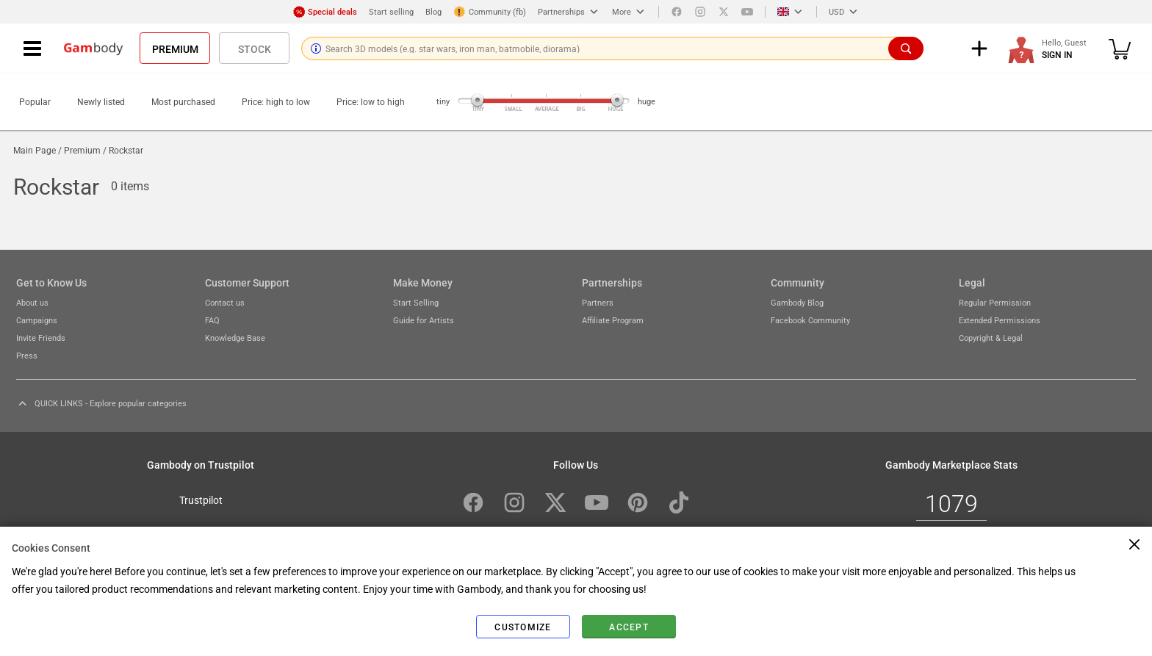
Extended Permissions (999, 320)
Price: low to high (370, 101)
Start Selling (416, 302)
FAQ (212, 320)
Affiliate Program (613, 320)
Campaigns (36, 320)
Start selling (391, 11)
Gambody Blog (797, 302)
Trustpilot (201, 499)
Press (26, 355)
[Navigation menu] (32, 48)
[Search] (906, 48)
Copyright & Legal (991, 338)
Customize (522, 626)
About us (32, 302)
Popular (35, 101)
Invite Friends (40, 338)
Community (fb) (489, 12)
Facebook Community (810, 320)
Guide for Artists (423, 320)
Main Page (34, 149)
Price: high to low (276, 101)
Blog (433, 11)
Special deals (325, 12)
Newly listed (101, 101)
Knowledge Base (235, 338)
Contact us (225, 302)
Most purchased (183, 101)
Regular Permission (995, 302)
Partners (597, 302)
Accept (629, 626)
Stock (254, 48)
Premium (175, 48)
